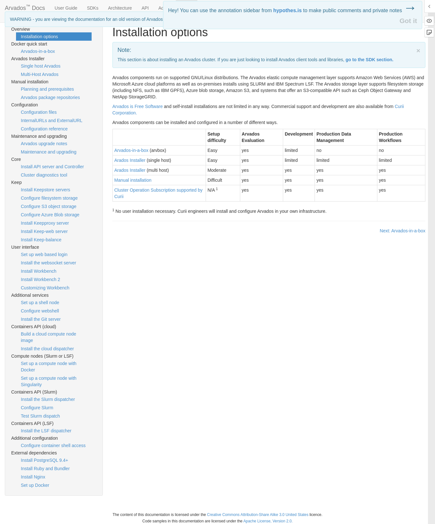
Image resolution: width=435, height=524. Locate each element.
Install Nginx (33, 476)
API (145, 8)
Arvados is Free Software (137, 106)
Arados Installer (129, 160)
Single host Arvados (41, 66)
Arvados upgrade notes (44, 143)
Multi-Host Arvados (39, 74)
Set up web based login (44, 254)
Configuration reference (44, 128)
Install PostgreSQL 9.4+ (44, 460)
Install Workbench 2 (40, 279)
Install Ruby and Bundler (45, 468)
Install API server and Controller (52, 166)
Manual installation (133, 180)
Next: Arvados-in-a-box (402, 230)
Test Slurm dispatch (40, 416)
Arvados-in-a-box (38, 51)
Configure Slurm (37, 407)
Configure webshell (40, 310)
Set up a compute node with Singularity (49, 381)
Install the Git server (41, 319)
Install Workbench (38, 271)
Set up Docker (35, 485)
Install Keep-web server (44, 231)
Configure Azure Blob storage (50, 214)
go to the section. (369, 59)
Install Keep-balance (41, 239)
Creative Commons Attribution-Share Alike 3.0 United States (257, 514)
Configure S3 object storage (49, 206)
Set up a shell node (40, 302)
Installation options (39, 36)
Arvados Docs (25, 7)
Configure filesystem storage (49, 198)
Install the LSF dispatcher (46, 430)
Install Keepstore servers (45, 189)
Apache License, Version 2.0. (268, 521)
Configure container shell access (53, 445)
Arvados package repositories (50, 97)
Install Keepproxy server (45, 223)
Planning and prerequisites (47, 89)
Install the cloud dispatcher (47, 348)
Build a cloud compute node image (48, 337)
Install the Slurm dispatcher (48, 399)
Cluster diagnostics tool (44, 175)
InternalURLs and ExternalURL (51, 120)
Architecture (120, 8)
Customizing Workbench (45, 287)
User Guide (66, 8)
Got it (408, 20)
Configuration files (39, 112)
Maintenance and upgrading (49, 151)
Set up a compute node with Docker (49, 366)
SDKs (92, 8)
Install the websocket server (48, 262)
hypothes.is (287, 10)
